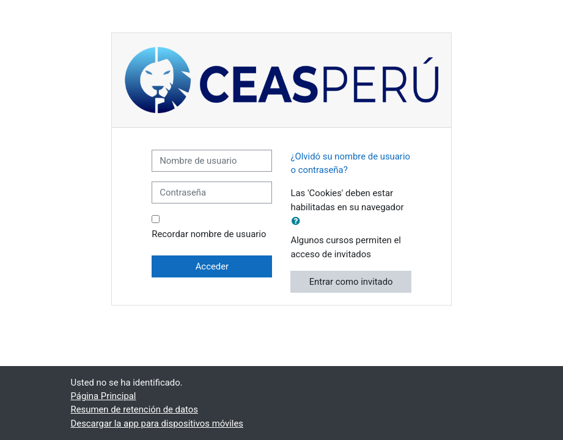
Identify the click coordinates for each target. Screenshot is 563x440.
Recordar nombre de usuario (209, 234)
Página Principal (103, 396)
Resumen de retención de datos (134, 409)
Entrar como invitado (351, 281)
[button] (298, 221)
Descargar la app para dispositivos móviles (157, 423)
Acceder (212, 266)
